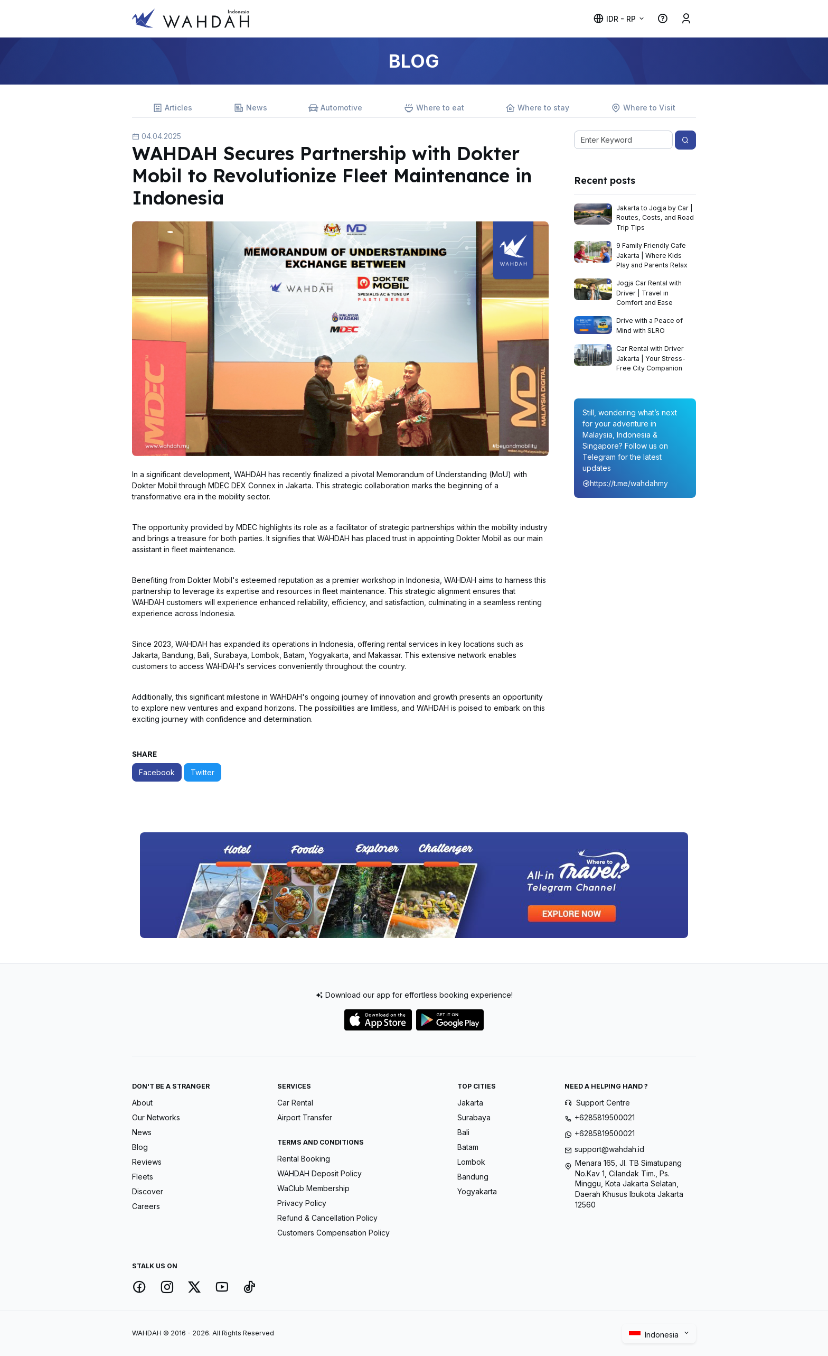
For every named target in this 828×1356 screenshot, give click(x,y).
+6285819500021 (605, 1117)
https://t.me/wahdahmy (625, 483)
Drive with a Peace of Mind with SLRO (649, 325)
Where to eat (434, 108)
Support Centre (603, 1102)
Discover (147, 1191)
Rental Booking (303, 1158)
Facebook (157, 772)
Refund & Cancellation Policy (327, 1217)
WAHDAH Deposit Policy (319, 1173)
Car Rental (295, 1102)
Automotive (335, 108)
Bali (463, 1132)
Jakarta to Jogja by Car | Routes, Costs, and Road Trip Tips (655, 217)
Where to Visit (643, 108)
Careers (146, 1206)
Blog (140, 1147)
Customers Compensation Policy (333, 1232)
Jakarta (470, 1102)
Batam (467, 1147)
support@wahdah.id (609, 1149)
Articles (172, 108)
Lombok (471, 1161)
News (250, 108)
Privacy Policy (301, 1203)
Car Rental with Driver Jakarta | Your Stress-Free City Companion (650, 358)
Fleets (142, 1176)
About (142, 1102)
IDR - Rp (614, 18)
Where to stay (537, 108)
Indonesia (655, 1334)
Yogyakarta (477, 1191)
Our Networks (156, 1117)
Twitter (202, 772)
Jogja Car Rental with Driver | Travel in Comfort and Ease (649, 293)
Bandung (472, 1176)
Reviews (147, 1161)
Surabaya (474, 1117)
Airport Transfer (304, 1117)
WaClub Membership (313, 1188)
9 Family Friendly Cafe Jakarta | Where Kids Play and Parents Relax (652, 255)
